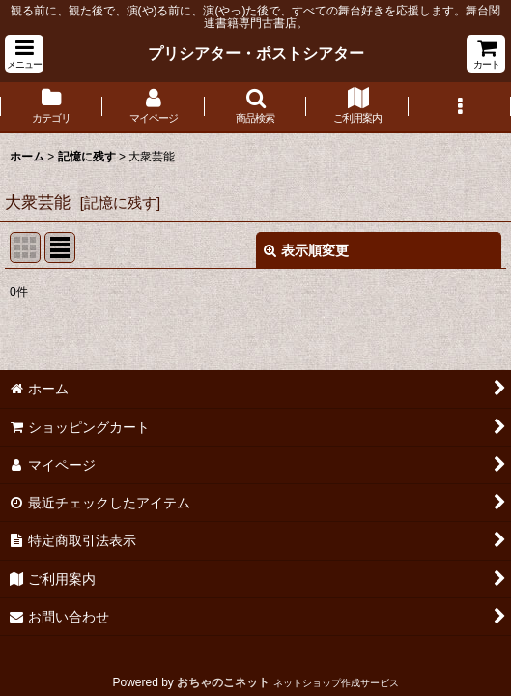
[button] (24, 53)
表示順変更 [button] (306, 250)
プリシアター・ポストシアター (256, 53)
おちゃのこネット (223, 682)
